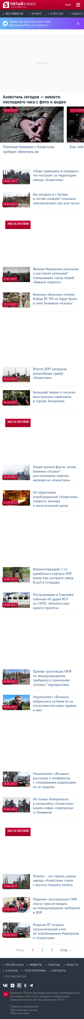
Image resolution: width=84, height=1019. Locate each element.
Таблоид (54, 965)
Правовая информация (24, 1006)
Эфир (68, 4)
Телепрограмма (35, 970)
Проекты (72, 965)
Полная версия (16, 976)
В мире (37, 13)
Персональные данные (24, 1010)
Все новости (14, 13)
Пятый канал (15, 965)
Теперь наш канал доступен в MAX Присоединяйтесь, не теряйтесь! (30, 23)
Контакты (59, 970)
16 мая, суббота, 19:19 (18, 7)
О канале (12, 970)
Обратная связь (19, 1013)
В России (57, 13)
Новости (36, 965)
